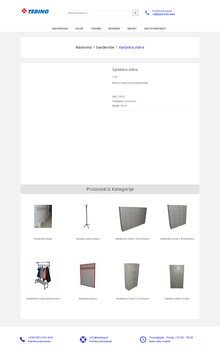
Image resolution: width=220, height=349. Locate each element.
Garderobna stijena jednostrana (43, 290)
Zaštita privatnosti (155, 28)
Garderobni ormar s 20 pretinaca (177, 237)
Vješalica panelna (88, 290)
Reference (114, 28)
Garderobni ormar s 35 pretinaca (132, 237)
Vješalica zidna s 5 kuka (177, 290)
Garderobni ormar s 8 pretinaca (132, 290)
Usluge (79, 28)
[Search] (135, 13)
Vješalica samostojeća (87, 237)
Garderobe (105, 47)
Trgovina (96, 28)
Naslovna (84, 47)
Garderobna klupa (43, 237)
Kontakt (132, 28)
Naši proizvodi (60, 28)
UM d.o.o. (76, 344)
